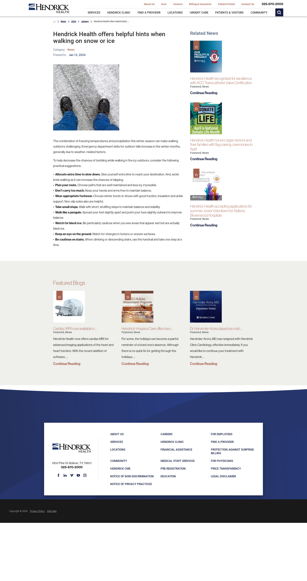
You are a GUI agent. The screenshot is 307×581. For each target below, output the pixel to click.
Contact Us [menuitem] (247, 4)
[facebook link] (58, 475)
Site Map (52, 510)
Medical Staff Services (178, 461)
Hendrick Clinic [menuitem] (118, 12)
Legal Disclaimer (223, 476)
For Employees (221, 434)
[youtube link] (78, 475)
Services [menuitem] (94, 12)
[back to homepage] (54, 21)
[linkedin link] (64, 475)
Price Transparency (226, 468)
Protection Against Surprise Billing (232, 451)
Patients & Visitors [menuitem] (229, 12)
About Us (117, 434)
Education (168, 476)
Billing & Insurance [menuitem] (200, 4)
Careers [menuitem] (178, 4)
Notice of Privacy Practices (131, 484)
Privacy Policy (37, 510)
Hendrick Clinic (172, 442)
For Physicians (222, 461)
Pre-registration (173, 468)
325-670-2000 (272, 4)
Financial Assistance (176, 449)
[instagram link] (84, 475)
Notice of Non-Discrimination (132, 476)
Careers (166, 434)
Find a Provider (222, 442)
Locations (117, 449)
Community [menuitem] (259, 12)
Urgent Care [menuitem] (199, 12)
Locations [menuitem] (175, 12)
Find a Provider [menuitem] (149, 12)
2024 (73, 21)
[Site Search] (279, 12)
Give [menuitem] (164, 4)
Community (118, 461)
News (63, 21)
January (85, 21)
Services (116, 442)
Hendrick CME (120, 468)
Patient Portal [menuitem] (226, 4)
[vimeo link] (71, 475)
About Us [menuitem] (149, 4)
